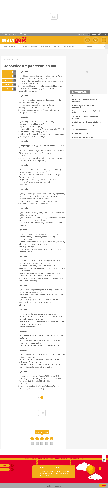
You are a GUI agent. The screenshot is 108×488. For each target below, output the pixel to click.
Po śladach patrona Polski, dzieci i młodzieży (85, 100)
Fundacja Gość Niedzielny (76, 458)
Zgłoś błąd (102, 485)
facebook (2, 34)
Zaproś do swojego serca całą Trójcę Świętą (86, 111)
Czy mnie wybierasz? (80, 133)
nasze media (82, 34)
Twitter (7, 80)
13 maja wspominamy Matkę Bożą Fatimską (85, 117)
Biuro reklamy (50, 458)
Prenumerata (41, 458)
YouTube (5, 34)
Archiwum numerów (30, 458)
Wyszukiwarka (95, 40)
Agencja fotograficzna (61, 458)
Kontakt (12, 34)
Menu (104, 40)
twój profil (87, 40)
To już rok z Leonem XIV (81, 130)
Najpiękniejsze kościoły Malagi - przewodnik (84, 106)
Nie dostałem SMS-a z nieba (82, 137)
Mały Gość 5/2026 (99, 34)
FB (7, 76)
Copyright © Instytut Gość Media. (54, 485)
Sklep (26, 34)
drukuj (7, 85)
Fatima (75, 96)
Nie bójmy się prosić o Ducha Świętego (86, 122)
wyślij (7, 89)
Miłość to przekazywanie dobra (84, 126)
